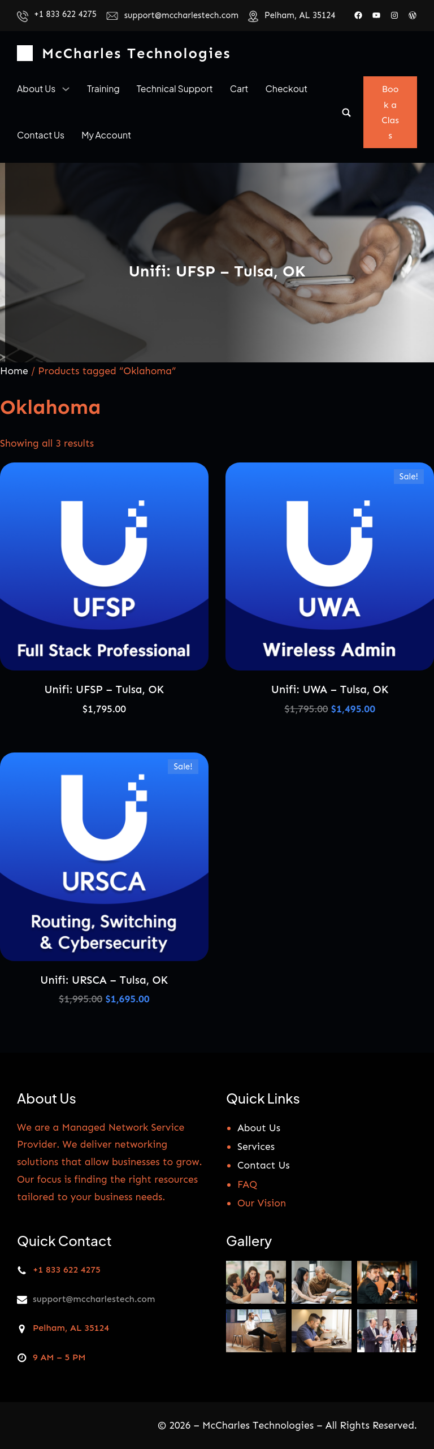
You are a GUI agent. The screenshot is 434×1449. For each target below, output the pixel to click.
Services (256, 1146)
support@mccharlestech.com (181, 15)
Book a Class (390, 112)
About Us (258, 1127)
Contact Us (263, 1165)
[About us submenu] (66, 88)
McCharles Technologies (136, 53)
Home (14, 371)
